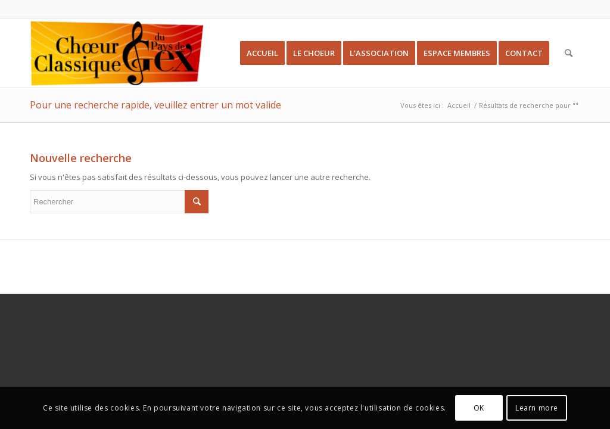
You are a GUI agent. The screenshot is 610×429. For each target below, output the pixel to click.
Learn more (536, 408)
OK (479, 408)
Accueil (459, 105)
